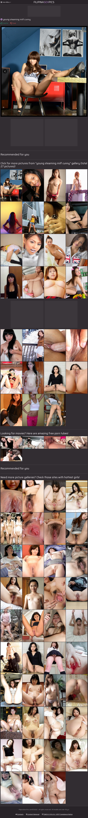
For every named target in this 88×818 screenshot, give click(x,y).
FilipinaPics (44, 2)
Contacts (19, 814)
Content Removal (32, 814)
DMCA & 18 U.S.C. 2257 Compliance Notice (57, 814)
